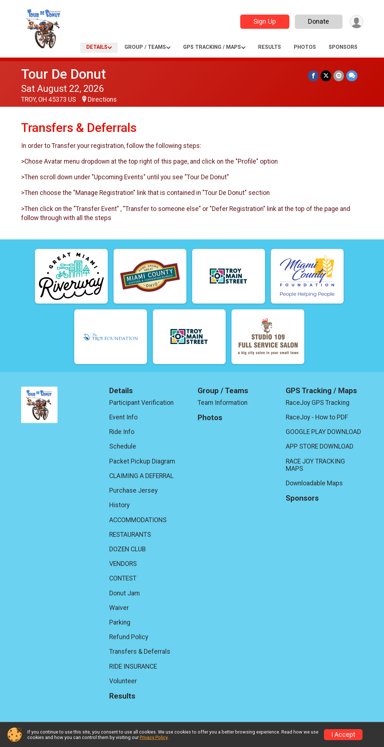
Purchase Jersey (133, 490)
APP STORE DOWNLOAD (319, 446)
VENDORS (123, 563)
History (119, 505)
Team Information (223, 402)
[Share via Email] (338, 75)
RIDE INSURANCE (133, 666)
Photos (305, 47)
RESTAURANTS (130, 534)
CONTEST (122, 578)
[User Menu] (356, 21)
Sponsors (343, 47)
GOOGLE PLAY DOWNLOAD (323, 431)
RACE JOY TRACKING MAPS (315, 465)
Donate (318, 21)
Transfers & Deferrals (139, 651)
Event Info (123, 417)
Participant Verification (141, 402)
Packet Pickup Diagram (142, 461)
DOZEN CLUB (127, 549)
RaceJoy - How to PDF (317, 417)
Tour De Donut (63, 74)
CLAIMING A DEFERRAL (141, 476)
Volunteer (123, 681)
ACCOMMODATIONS (138, 520)
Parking (119, 622)
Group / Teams (145, 47)
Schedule (122, 446)
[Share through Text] (351, 75)
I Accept (343, 734)
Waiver (119, 607)
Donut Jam (124, 593)
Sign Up (264, 21)
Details (96, 47)
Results (269, 47)
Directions (102, 99)
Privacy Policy (153, 737)
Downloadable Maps (314, 483)
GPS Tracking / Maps (212, 47)
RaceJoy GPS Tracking (317, 402)
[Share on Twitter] (326, 75)
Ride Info (121, 431)
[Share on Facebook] (313, 75)
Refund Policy (128, 637)
